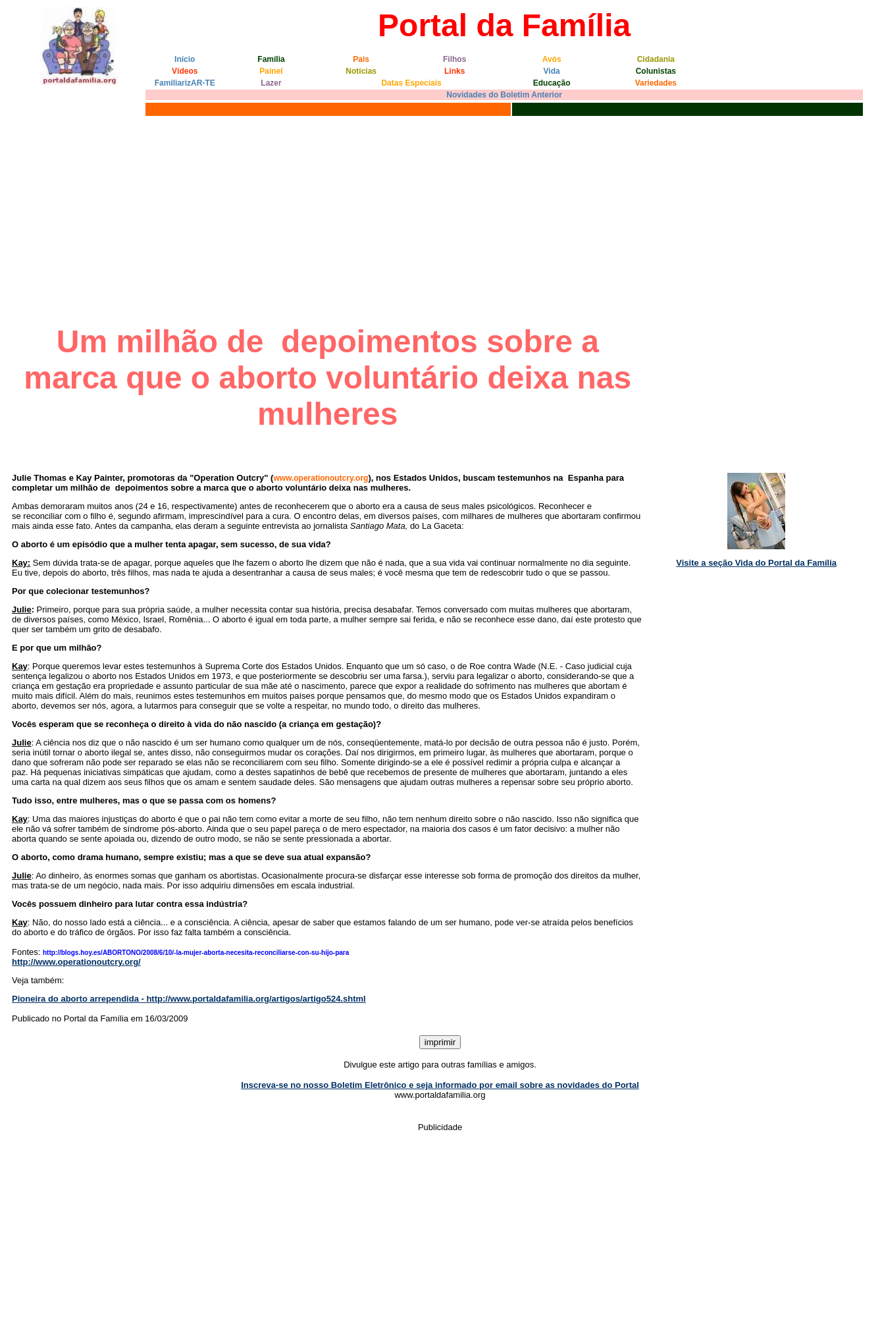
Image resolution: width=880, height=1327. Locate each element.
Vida (552, 71)
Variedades (656, 83)
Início (184, 59)
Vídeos (184, 71)
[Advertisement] (440, 218)
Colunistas (656, 71)
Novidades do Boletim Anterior (504, 94)
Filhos (454, 59)
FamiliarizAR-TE (185, 83)
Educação (552, 83)
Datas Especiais (411, 83)
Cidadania (656, 59)
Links (454, 71)
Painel (270, 71)
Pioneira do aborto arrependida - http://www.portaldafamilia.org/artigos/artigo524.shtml (189, 999)
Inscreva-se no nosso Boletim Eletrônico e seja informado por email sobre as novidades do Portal (440, 1085)
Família (270, 59)
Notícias (361, 71)
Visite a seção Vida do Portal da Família (756, 563)
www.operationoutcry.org (320, 478)
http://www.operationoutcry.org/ (76, 962)
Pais (361, 59)
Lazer (271, 83)
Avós (551, 59)
